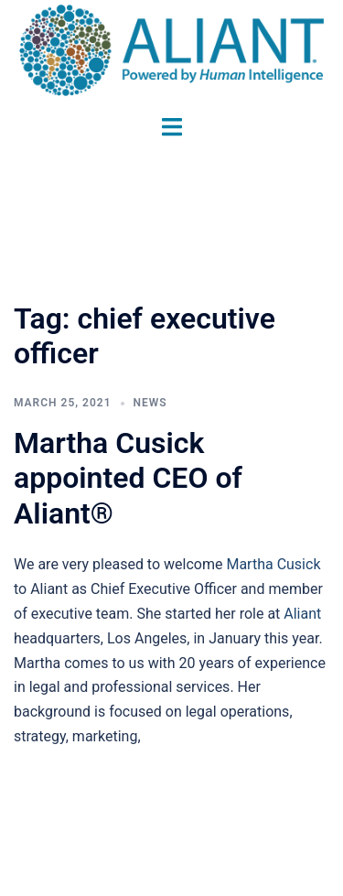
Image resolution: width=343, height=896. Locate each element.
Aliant (302, 613)
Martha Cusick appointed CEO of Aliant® (128, 478)
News (150, 402)
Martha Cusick (273, 564)
